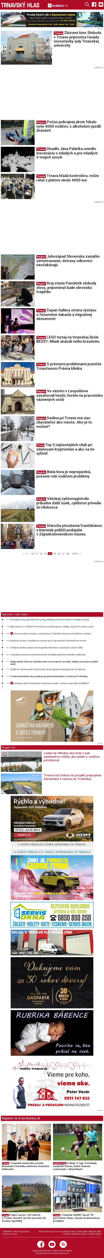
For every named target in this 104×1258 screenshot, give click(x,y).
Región (41, 122)
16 (59, 553)
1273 (74, 553)
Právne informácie (46, 1231)
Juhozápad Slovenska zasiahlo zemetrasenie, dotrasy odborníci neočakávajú (68, 260)
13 (45, 553)
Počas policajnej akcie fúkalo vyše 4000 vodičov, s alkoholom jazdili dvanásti (68, 126)
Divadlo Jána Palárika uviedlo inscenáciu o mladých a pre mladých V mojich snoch (67, 153)
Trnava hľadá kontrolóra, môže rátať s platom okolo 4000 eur (67, 178)
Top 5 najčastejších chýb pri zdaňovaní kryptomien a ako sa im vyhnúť (65, 449)
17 (63, 553)
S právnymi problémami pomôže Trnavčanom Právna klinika (68, 366)
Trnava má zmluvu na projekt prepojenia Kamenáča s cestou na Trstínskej (48, 676)
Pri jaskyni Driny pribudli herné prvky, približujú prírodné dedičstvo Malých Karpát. (50, 619)
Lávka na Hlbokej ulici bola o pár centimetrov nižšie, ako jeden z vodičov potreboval (72, 756)
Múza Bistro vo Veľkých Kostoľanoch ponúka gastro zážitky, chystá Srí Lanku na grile (52, 626)
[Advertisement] (30, 94)
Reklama (92, 1231)
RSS (99, 1231)
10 (32, 553)
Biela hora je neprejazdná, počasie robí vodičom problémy (63, 474)
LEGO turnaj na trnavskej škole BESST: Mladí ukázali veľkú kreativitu (67, 339)
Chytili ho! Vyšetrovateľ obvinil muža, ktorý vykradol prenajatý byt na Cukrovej (47, 669)
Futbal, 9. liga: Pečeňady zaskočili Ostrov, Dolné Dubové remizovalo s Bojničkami (75, 1166)
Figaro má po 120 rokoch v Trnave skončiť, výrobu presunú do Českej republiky (24, 1217)
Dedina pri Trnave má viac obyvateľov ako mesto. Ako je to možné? (64, 422)
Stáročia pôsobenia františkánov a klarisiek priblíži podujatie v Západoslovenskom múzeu (69, 529)
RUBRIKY (58, 6)
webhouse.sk (63, 1253)
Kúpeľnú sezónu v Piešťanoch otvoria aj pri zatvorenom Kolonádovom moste (48, 640)
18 (67, 553)
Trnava (58, 33)
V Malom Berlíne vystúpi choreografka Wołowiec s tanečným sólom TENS (46, 647)
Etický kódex (82, 1231)
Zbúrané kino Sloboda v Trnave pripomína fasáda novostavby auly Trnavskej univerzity (77, 39)
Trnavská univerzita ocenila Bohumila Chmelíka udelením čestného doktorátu (48, 654)
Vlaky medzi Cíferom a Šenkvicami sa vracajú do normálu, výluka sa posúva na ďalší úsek (54, 662)
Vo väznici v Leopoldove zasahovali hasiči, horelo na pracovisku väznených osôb (69, 395)
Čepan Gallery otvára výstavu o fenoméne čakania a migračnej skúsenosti (66, 314)
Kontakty (66, 1234)
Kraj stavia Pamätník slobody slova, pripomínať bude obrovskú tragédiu (66, 287)
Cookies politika (95, 1234)
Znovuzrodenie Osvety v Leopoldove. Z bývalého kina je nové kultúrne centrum (50, 633)
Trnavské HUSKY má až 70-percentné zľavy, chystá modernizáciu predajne (76, 1217)
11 (36, 553)
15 (54, 553)
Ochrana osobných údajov (65, 1231)
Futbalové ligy (60, 1163)
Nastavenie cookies (79, 1234)
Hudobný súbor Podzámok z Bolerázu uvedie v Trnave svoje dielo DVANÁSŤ (49, 683)
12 (41, 553)
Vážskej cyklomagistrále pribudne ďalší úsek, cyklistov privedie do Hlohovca (68, 503)
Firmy (40, 445)
